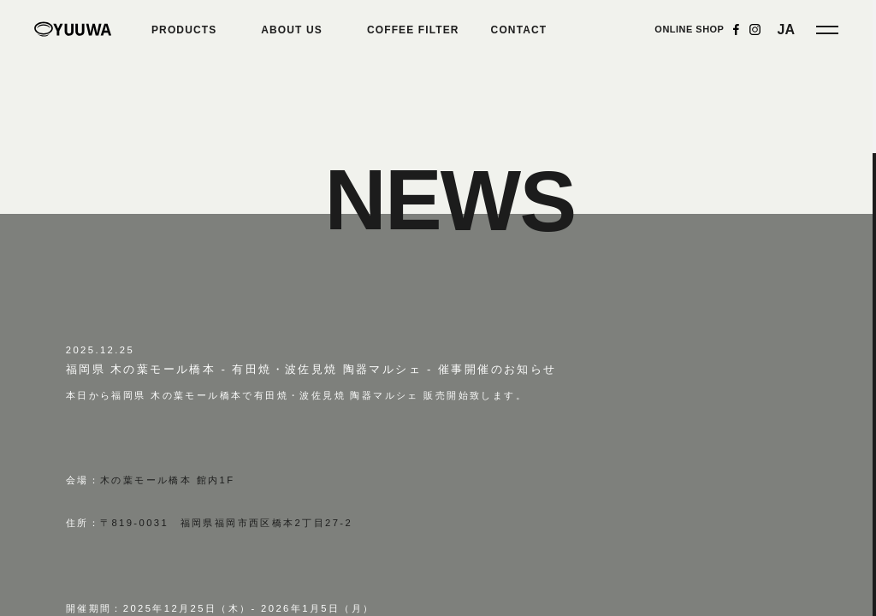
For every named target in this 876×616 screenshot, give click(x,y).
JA (786, 29)
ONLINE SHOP (689, 29)
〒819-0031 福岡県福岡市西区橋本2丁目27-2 (226, 523)
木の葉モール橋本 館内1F (167, 480)
